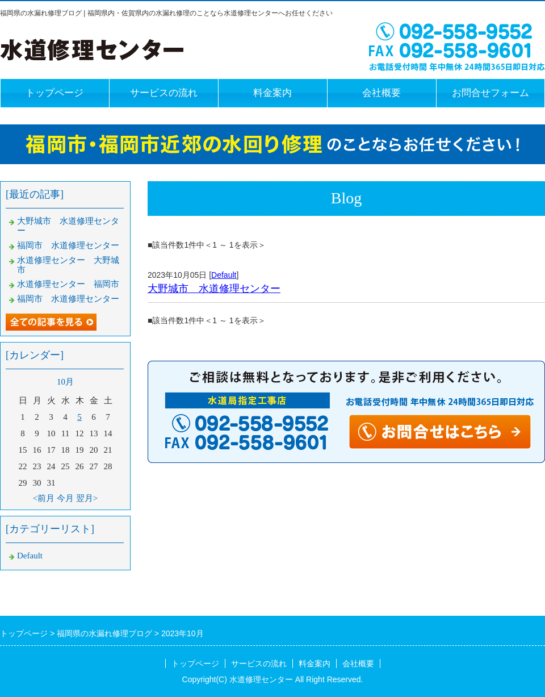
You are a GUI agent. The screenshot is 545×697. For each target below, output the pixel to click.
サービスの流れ (164, 92)
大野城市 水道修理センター (214, 288)
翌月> (87, 498)
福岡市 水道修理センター (68, 245)
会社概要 (381, 92)
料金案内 (272, 92)
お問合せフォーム (490, 92)
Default (223, 274)
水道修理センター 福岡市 (68, 284)
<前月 (43, 498)
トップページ (54, 92)
